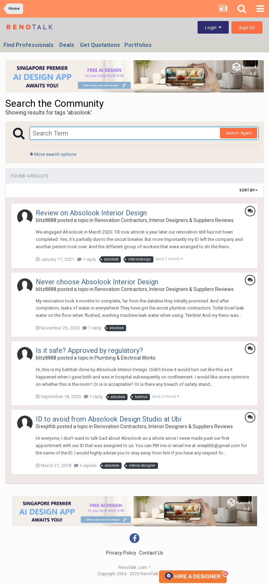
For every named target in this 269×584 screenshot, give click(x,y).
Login (213, 27)
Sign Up (247, 27)
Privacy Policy (121, 553)
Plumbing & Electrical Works (125, 358)
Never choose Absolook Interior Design (97, 282)
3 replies (85, 465)
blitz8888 (46, 220)
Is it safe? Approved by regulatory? (89, 350)
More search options (53, 154)
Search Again (238, 133)
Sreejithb (46, 426)
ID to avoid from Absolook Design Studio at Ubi (108, 419)
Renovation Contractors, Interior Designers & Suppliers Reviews (164, 220)
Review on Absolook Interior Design (91, 213)
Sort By (248, 190)
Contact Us (151, 553)
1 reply (86, 259)
